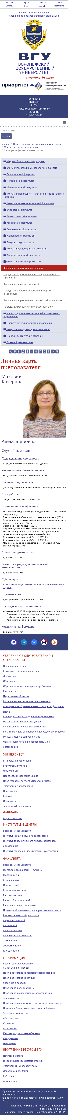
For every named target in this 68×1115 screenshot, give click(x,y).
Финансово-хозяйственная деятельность (26, 726)
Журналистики (11, 879)
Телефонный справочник (17, 806)
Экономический (12, 945)
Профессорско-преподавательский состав (37, 143)
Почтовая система (13, 1055)
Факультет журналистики (19, 242)
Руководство (10, 691)
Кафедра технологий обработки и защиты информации (27, 292)
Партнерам (9, 1043)
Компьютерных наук (14, 890)
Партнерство (10, 790)
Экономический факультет (20, 229)
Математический (12, 895)
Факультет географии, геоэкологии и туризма (30, 167)
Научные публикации (13, 584)
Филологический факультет (20, 216)
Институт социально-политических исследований (31, 850)
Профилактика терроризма (18, 987)
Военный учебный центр (19, 342)
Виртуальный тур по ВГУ (16, 765)
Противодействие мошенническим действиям (29, 1008)
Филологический (12, 930)
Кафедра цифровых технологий (21, 284)
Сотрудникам (10, 1038)
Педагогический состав (16, 696)
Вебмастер (10, 1111)
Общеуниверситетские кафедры (23, 335)
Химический (10, 940)
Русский (9, 2)
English (25, 2)
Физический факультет (18, 209)
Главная (5, 143)
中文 (26, 5)
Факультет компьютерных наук (21, 147)
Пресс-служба (25, 1111)
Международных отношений (19, 905)
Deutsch (42, 2)
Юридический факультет (19, 235)
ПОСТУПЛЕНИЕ (34, 98)
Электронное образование (18, 785)
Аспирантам (10, 1028)
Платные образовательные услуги (22, 721)
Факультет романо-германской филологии (29, 203)
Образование (10, 681)
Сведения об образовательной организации (34, 15)
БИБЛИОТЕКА (34, 111)
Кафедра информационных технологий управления (33, 300)
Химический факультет (18, 222)
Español (9, 5)
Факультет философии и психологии (25, 248)
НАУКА (34, 105)
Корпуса (7, 796)
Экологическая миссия (16, 1013)
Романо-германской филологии (21, 915)
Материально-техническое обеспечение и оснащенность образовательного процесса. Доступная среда (33, 706)
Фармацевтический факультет (22, 255)
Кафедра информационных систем (23, 268)
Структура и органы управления (21, 671)
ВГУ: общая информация (17, 760)
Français (58, 2)
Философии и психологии (17, 935)
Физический (10, 925)
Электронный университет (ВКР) (21, 1065)
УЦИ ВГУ (61, 1111)
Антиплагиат (10, 1080)
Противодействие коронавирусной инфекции (29, 972)
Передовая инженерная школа (20, 775)
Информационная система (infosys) (23, 1060)
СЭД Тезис (8, 1075)
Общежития (9, 801)
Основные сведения (14, 665)
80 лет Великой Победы (16, 967)
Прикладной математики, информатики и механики (32, 910)
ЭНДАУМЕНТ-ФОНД (34, 115)
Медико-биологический (16, 900)
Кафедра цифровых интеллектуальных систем (29, 306)
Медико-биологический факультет (24, 161)
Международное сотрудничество (21, 736)
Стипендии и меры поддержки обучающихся (28, 716)
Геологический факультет (19, 174)
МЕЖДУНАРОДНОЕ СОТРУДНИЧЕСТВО (34, 108)
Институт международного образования (28, 322)
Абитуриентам (11, 1018)
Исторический (11, 885)
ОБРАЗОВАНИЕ (34, 102)
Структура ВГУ (11, 770)
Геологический (11, 874)
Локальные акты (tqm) (15, 1070)
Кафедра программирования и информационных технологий (32, 276)
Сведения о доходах (14, 982)
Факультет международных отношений (27, 329)
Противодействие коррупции (19, 977)
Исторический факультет (19, 180)
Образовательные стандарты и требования (27, 686)
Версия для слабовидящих (34, 12)
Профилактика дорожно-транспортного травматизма (33, 1003)
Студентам (8, 1023)
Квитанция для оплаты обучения (21, 1033)
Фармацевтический (14, 920)
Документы (9, 676)
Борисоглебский (12, 818)
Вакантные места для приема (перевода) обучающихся (34, 731)
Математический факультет (20, 187)
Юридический (11, 950)
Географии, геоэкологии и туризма (22, 869)
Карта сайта (59, 5)
